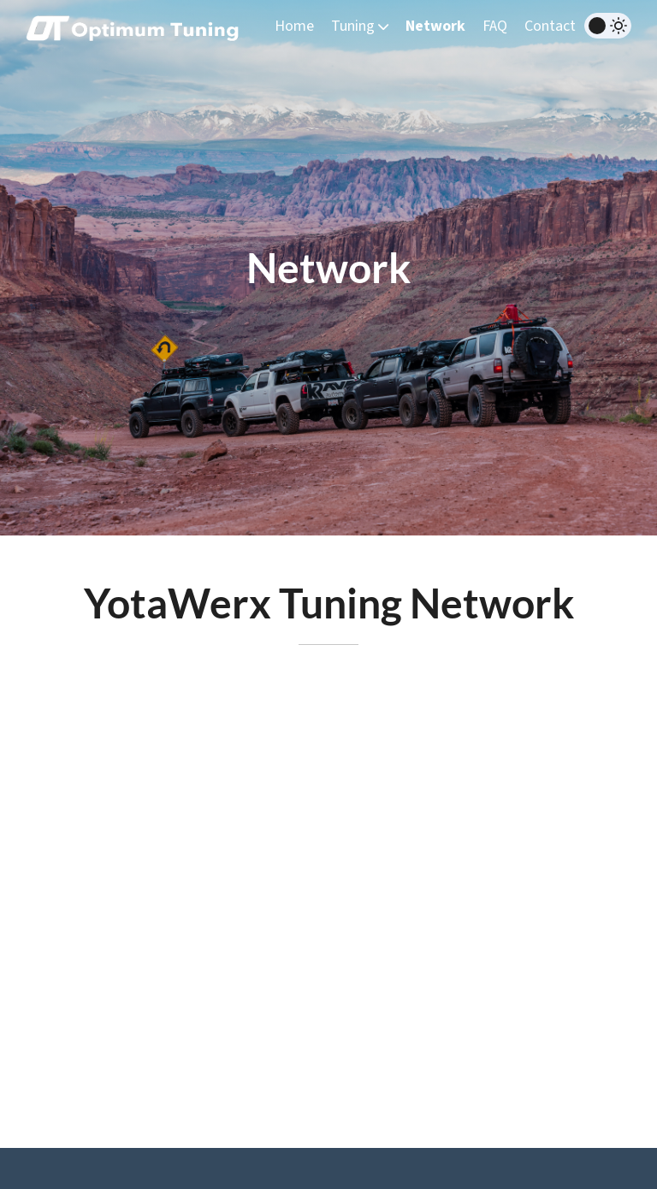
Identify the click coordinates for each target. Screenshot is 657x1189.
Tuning (359, 26)
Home (294, 26)
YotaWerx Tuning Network (329, 602)
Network (435, 26)
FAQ (494, 26)
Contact (550, 26)
